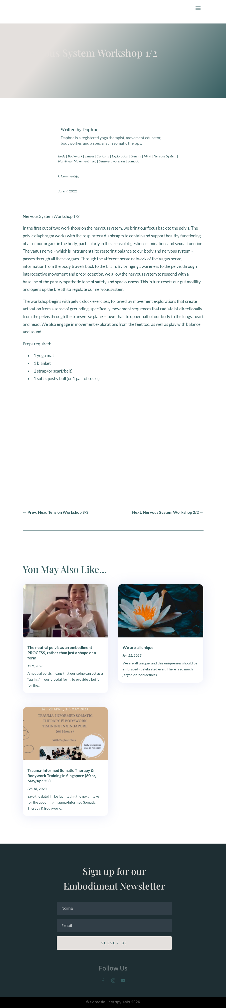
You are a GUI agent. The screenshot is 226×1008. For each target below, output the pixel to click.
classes (89, 156)
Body (61, 156)
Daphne (90, 129)
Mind (147, 156)
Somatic (133, 161)
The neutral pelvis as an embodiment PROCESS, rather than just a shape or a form (61, 652)
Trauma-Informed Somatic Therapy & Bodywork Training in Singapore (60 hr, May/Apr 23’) (61, 775)
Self (93, 161)
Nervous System (165, 156)
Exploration (120, 156)
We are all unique (138, 647)
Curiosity (103, 156)
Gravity (136, 156)
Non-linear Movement (73, 161)
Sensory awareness (112, 161)
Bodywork (75, 156)
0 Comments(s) (68, 176)
